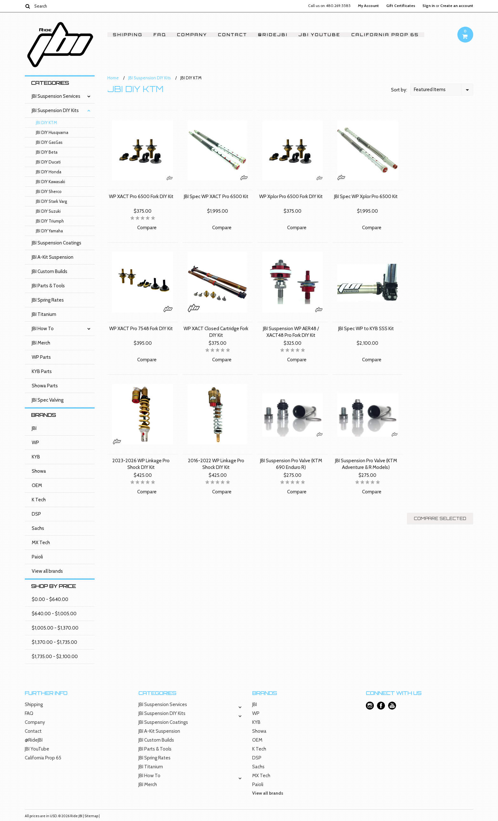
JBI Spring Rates (48, 300)
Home (113, 77)
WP (35, 442)
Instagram (370, 706)
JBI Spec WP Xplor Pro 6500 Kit (366, 196)
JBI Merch (41, 343)
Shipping (128, 34)
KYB (36, 457)
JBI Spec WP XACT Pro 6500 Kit (216, 196)
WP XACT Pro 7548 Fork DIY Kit (141, 328)
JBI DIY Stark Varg (51, 201)
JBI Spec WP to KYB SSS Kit (366, 328)
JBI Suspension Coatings (56, 243)
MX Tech (41, 542)
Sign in (428, 5)
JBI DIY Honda (48, 171)
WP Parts (41, 357)
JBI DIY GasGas (49, 142)
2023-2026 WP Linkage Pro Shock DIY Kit (141, 464)
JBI (34, 428)
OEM (37, 485)
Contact (232, 34)
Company (192, 34)
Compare (147, 227)
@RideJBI (273, 34)
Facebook (381, 706)
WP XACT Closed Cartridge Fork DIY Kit (216, 332)
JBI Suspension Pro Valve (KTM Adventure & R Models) (366, 464)
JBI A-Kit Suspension (52, 257)
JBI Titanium (44, 314)
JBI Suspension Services (56, 96)
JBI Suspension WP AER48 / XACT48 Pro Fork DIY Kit (291, 332)
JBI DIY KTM (46, 122)
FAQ (159, 34)
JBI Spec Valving (48, 400)
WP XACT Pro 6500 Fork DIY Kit (141, 196)
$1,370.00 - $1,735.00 (54, 642)
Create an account (456, 5)
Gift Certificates (400, 5)
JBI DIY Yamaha (49, 230)
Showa (39, 471)
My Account (368, 5)
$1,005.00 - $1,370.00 (55, 628)
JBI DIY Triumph (50, 221)
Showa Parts (45, 386)
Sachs (38, 528)
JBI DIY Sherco (49, 191)
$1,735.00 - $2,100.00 (55, 656)
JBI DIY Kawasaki (50, 181)
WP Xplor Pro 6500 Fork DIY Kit (291, 196)
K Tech (39, 500)
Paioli (37, 557)
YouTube (392, 706)
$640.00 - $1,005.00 (54, 614)
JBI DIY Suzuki (48, 211)
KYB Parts (42, 371)
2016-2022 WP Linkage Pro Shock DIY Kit (216, 464)
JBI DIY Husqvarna (52, 132)
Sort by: (399, 90)
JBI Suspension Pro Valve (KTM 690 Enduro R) (291, 464)
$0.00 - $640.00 (50, 599)
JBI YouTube (319, 34)
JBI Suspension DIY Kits (55, 110)
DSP (36, 514)
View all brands (47, 571)
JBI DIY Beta (46, 152)
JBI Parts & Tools (48, 286)
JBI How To (43, 328)
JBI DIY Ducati (48, 161)
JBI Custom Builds (49, 271)
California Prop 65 (385, 34)
